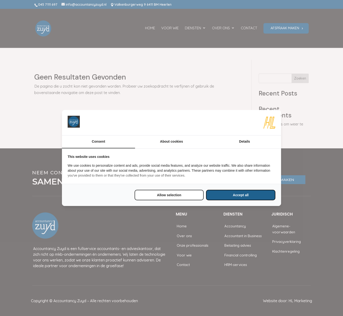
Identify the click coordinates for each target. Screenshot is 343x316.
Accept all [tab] (241, 195)
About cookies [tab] (171, 141)
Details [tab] (244, 141)
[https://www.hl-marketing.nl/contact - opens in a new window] (269, 123)
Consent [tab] (98, 141)
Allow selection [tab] (169, 195)
